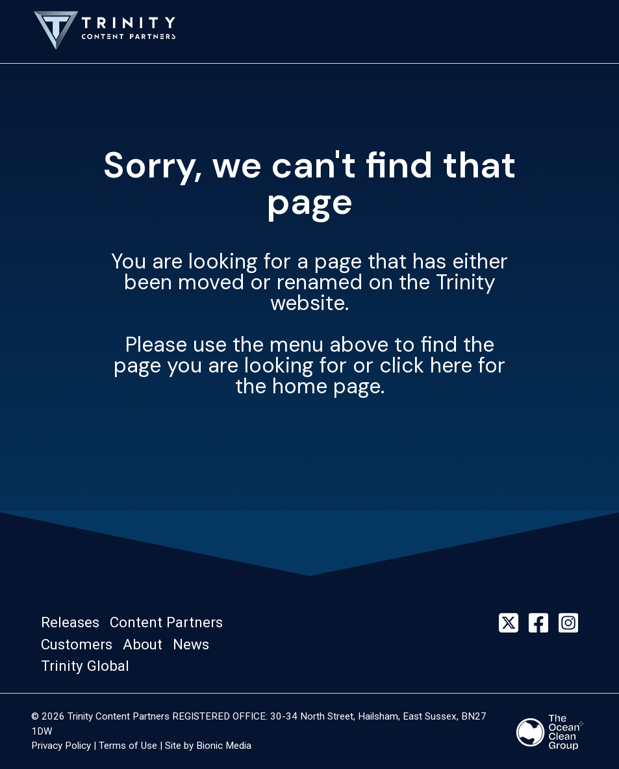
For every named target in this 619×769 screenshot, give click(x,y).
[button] (74, 623)
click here (425, 365)
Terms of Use (128, 745)
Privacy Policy (61, 745)
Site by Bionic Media (208, 745)
